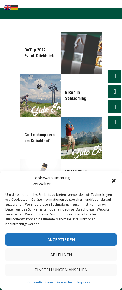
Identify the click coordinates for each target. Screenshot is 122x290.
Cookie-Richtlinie (40, 282)
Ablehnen (61, 254)
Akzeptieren (61, 239)
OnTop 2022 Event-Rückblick (39, 52)
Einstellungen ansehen (61, 269)
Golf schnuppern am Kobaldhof (39, 137)
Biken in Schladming (75, 95)
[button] (114, 181)
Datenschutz (65, 282)
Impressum (86, 282)
